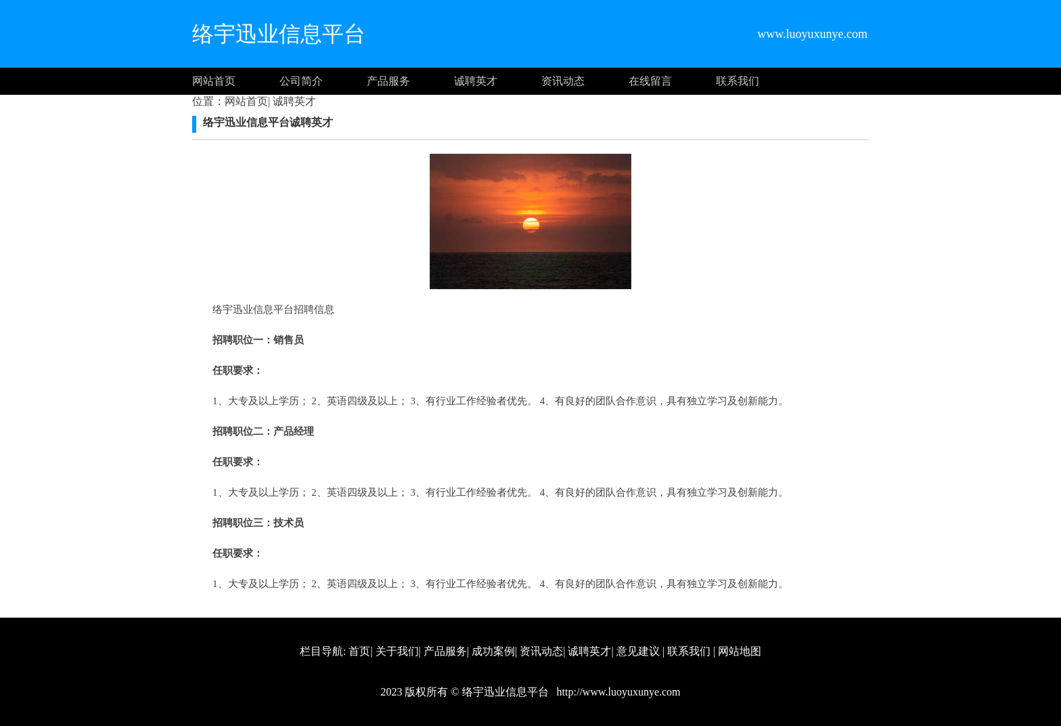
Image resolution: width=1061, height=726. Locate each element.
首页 (359, 651)
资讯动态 (563, 81)
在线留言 (650, 81)
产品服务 (388, 81)
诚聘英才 (475, 81)
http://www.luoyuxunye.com (617, 692)
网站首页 (213, 81)
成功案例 (493, 651)
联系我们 (737, 81)
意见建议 (638, 651)
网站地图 (739, 651)
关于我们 (397, 651)
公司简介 (301, 81)
